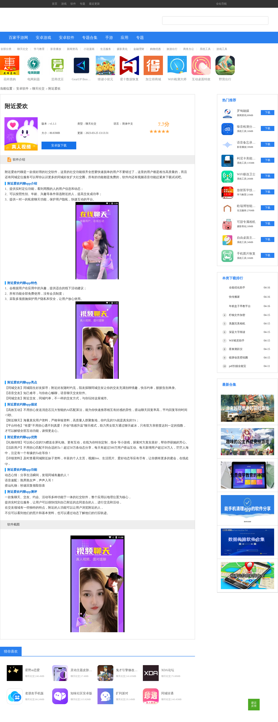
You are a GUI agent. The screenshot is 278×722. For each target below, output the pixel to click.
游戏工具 (221, 49)
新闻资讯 (72, 49)
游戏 (64, 3)
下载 (267, 112)
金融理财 (138, 49)
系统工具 (205, 49)
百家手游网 (18, 37)
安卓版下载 (59, 145)
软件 (73, 3)
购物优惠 (155, 49)
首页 (54, 3)
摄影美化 (122, 49)
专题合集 (89, 37)
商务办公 (188, 49)
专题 (82, 3)
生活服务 (105, 49)
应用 (124, 37)
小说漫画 (89, 49)
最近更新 (94, 3)
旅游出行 (172, 49)
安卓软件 (66, 37)
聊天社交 (22, 49)
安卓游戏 (43, 37)
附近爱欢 (54, 88)
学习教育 (39, 49)
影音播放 (55, 49)
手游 (109, 37)
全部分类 (6, 49)
